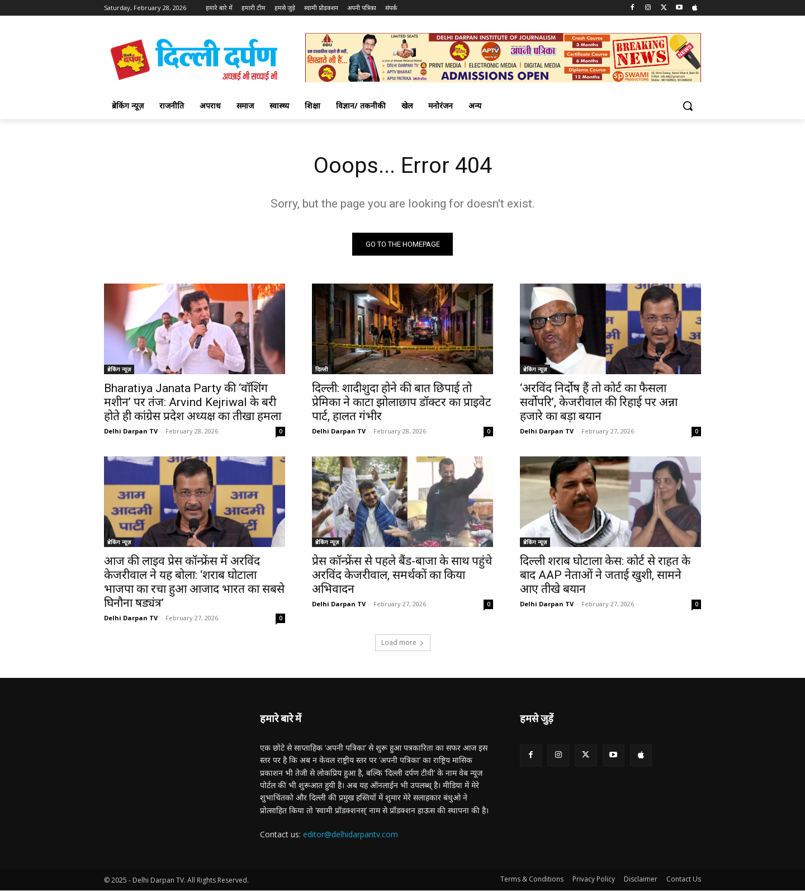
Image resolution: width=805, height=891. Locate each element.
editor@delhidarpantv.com (350, 834)
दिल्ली (321, 369)
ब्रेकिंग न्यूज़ (119, 369)
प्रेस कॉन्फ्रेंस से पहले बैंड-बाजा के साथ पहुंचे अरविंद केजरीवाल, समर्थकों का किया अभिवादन (402, 575)
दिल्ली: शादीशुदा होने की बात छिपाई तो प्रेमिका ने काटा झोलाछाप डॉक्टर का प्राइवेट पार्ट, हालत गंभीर (401, 402)
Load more (402, 642)
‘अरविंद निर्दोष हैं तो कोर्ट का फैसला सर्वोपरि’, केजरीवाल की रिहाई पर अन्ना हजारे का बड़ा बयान (599, 402)
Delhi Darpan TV (131, 431)
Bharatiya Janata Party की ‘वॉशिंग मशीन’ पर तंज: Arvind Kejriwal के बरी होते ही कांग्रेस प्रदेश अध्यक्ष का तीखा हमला (192, 402)
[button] (687, 105)
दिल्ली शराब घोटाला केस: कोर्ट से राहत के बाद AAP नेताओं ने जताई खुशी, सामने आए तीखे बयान (605, 575)
